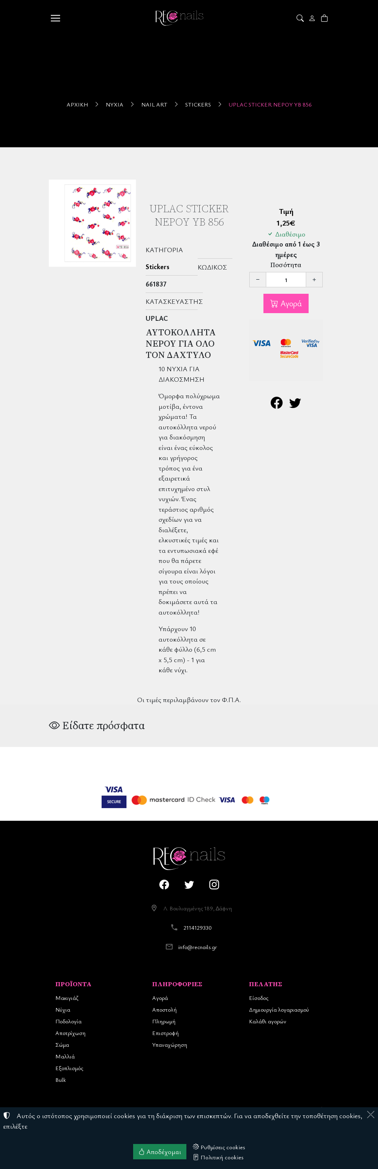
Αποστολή (164, 1009)
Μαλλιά (65, 1056)
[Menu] (55, 18)
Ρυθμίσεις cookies (219, 1147)
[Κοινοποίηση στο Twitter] (295, 404)
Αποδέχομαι (159, 1151)
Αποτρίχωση (70, 1033)
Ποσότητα (285, 265)
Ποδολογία (68, 1021)
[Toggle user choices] (313, 18)
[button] (301, 18)
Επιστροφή (165, 1033)
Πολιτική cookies (218, 1157)
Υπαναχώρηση (169, 1044)
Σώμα (62, 1044)
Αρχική (77, 104)
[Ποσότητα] (286, 279)
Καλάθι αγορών (267, 1021)
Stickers (198, 104)
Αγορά (290, 303)
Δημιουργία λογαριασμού (279, 1009)
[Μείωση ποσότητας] (257, 279)
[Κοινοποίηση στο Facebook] (277, 404)
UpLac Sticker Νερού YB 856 (270, 104)
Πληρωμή (163, 1021)
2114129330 (198, 927)
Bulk (60, 1079)
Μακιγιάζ (66, 998)
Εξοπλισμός (69, 1068)
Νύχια (114, 104)
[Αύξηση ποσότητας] (314, 279)
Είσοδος (258, 998)
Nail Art (154, 104)
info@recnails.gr (197, 947)
